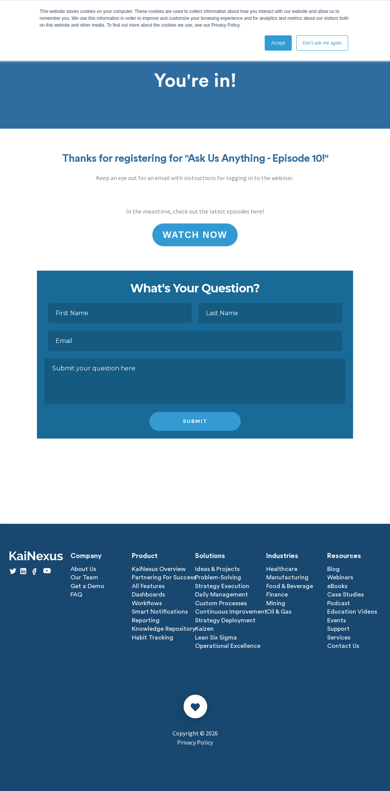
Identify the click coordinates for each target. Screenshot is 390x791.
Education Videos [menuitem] (352, 611)
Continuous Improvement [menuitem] (231, 611)
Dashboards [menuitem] (148, 594)
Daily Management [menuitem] (221, 594)
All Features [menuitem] (148, 586)
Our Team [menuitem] (84, 577)
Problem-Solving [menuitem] (218, 577)
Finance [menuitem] (277, 594)
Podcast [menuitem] (338, 603)
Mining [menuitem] (275, 603)
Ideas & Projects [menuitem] (217, 569)
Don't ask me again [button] (322, 43)
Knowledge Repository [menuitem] (163, 628)
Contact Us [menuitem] (343, 644)
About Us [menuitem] (83, 569)
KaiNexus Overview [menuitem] (159, 569)
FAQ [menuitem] (76, 594)
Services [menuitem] (338, 636)
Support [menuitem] (338, 628)
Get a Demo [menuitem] (87, 586)
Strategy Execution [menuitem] (222, 586)
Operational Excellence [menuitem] (228, 644)
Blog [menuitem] (333, 569)
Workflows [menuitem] (147, 603)
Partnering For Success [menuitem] (164, 577)
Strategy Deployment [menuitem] (225, 619)
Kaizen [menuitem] (204, 628)
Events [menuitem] (336, 619)
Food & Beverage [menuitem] (289, 586)
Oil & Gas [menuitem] (278, 611)
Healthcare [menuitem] (281, 569)
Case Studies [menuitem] (345, 594)
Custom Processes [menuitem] (221, 603)
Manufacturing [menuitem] (287, 577)
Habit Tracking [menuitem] (152, 636)
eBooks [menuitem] (337, 586)
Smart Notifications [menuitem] (160, 611)
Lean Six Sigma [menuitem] (216, 636)
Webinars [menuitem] (340, 577)
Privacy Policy (195, 741)
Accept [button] (278, 43)
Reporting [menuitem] (146, 619)
